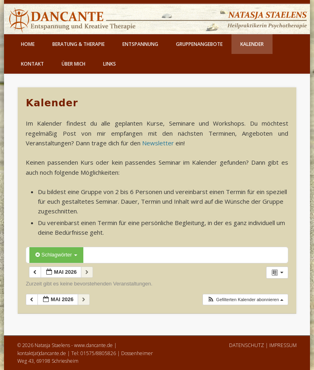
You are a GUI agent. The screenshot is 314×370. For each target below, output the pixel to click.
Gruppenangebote (199, 44)
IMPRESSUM (283, 345)
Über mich (73, 63)
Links (109, 63)
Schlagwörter (56, 255)
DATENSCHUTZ (246, 345)
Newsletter (158, 143)
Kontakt (32, 63)
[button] (245, 299)
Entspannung (140, 44)
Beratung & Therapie (78, 44)
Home (28, 44)
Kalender (252, 44)
